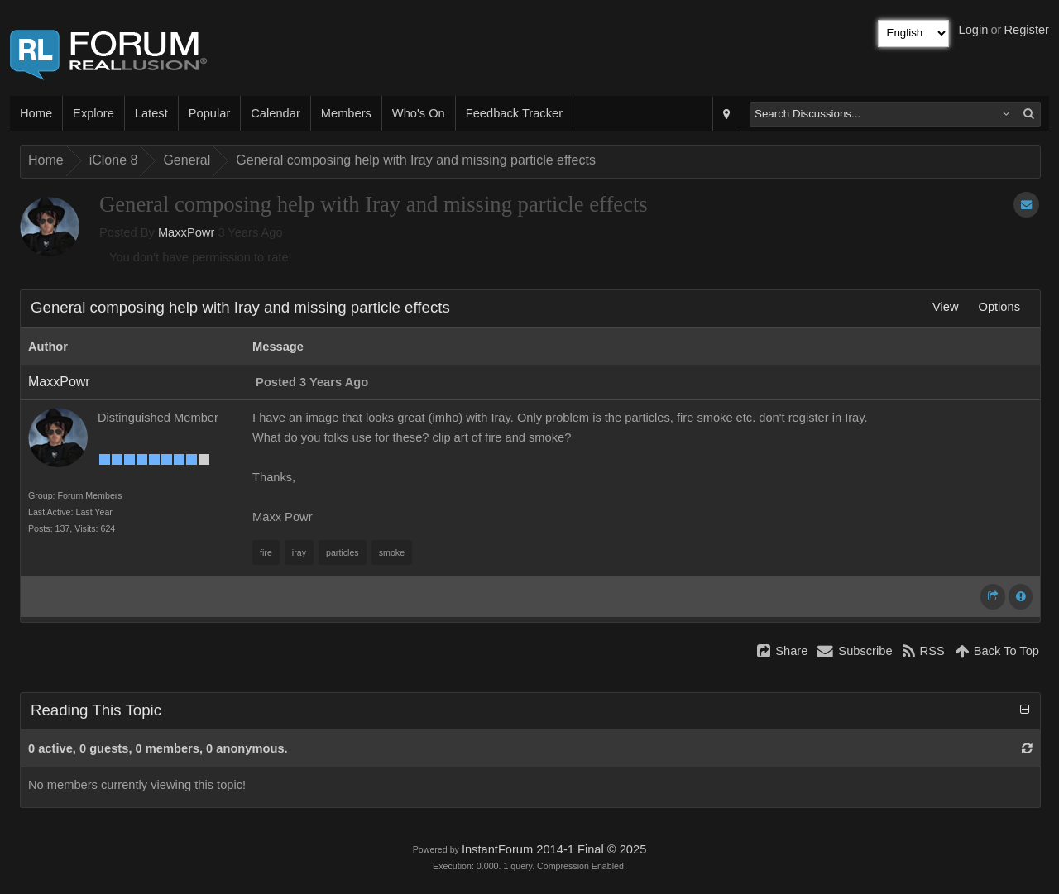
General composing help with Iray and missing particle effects (416, 160)
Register (1026, 29)
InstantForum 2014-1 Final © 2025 (554, 849)
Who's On (418, 113)
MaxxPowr (186, 232)
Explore (93, 113)
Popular (210, 113)
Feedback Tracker (514, 113)
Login (974, 29)
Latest (151, 113)
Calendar (275, 113)
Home (36, 113)
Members (346, 113)
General (186, 160)
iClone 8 (113, 160)
